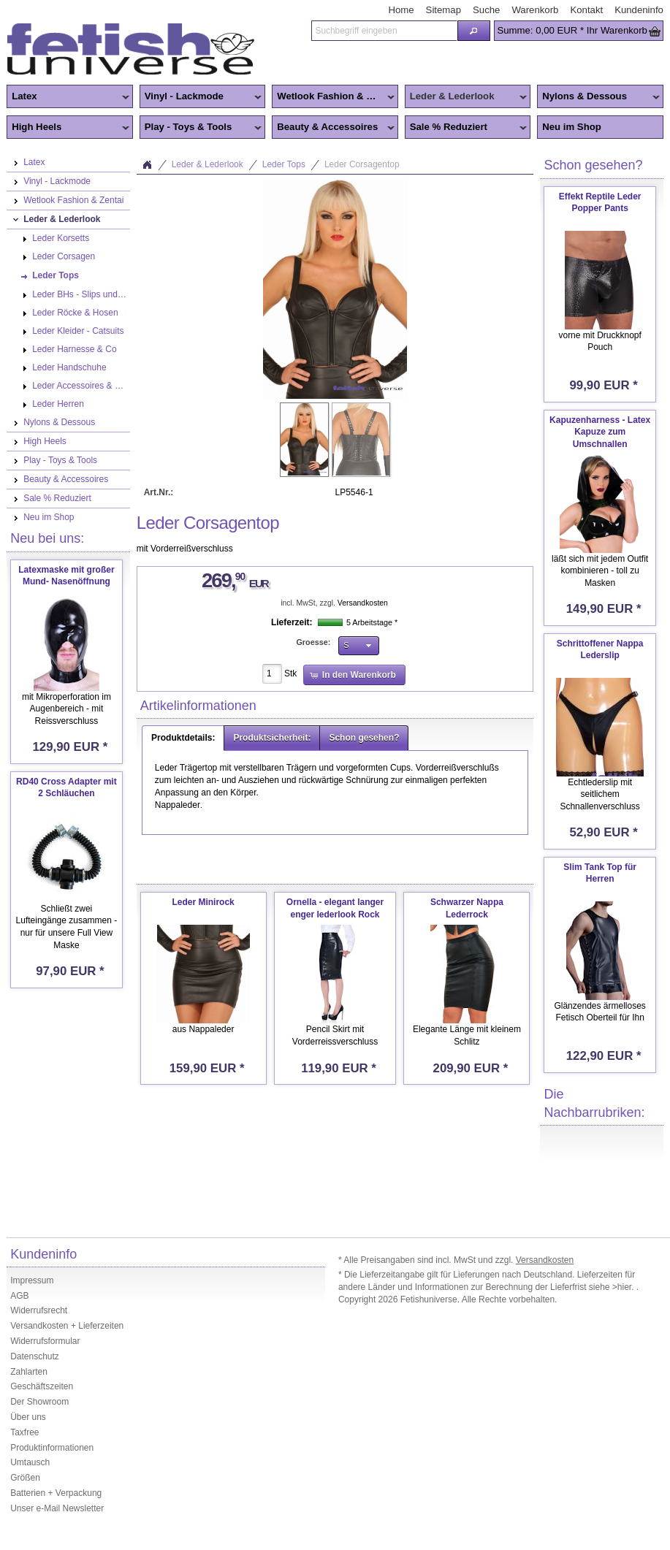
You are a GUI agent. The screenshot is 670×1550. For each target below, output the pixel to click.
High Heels (68, 127)
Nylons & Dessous (598, 97)
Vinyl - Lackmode (201, 97)
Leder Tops (283, 164)
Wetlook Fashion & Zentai (333, 97)
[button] (474, 30)
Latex (68, 97)
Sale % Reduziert (466, 127)
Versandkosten (363, 603)
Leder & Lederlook (466, 97)
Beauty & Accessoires (333, 127)
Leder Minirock (203, 902)
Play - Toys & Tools (201, 127)
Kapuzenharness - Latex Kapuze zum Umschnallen (599, 432)
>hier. (624, 1287)
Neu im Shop (571, 126)
